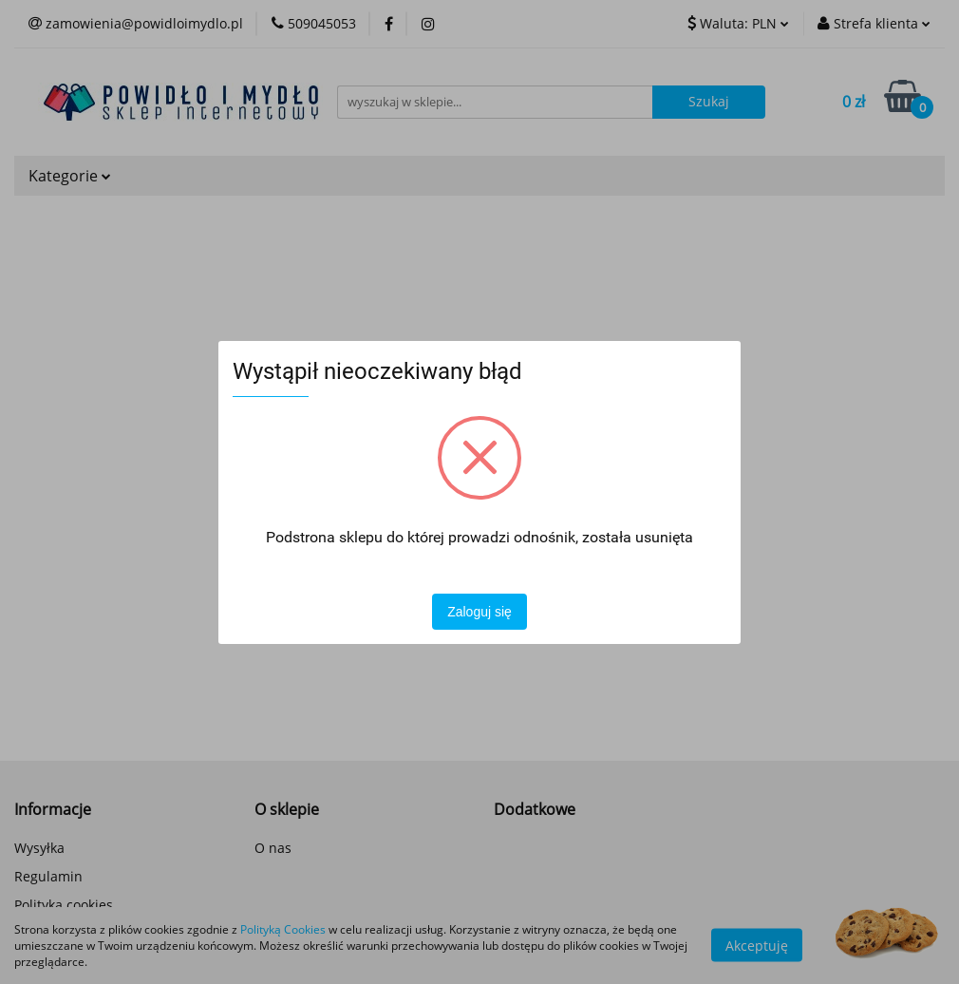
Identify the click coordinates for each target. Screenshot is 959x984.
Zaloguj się (479, 611)
